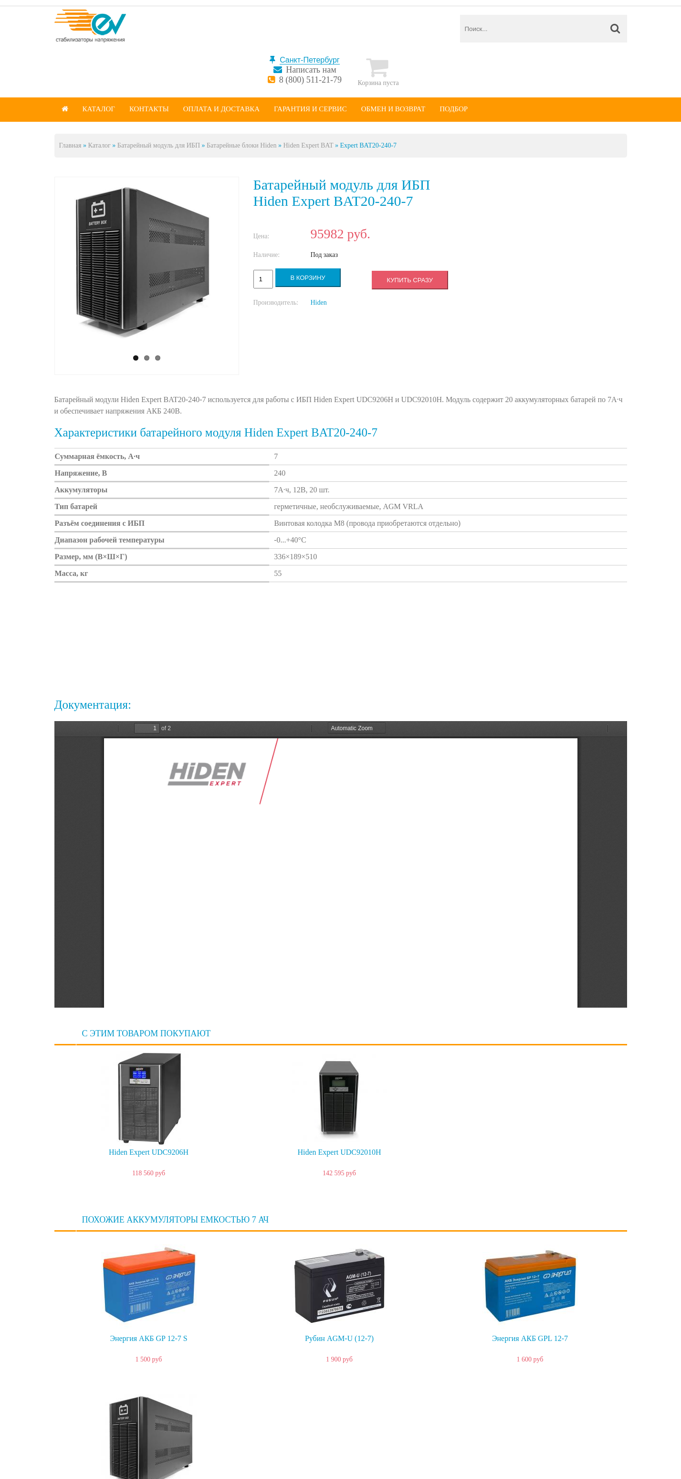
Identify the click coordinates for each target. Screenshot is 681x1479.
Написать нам (311, 69)
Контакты (149, 109)
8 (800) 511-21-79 (310, 80)
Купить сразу (410, 280)
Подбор (454, 109)
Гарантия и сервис (310, 109)
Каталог (99, 109)
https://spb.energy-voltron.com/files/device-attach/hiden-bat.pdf (340, 864)
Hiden (319, 302)
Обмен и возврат (393, 109)
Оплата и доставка (221, 109)
